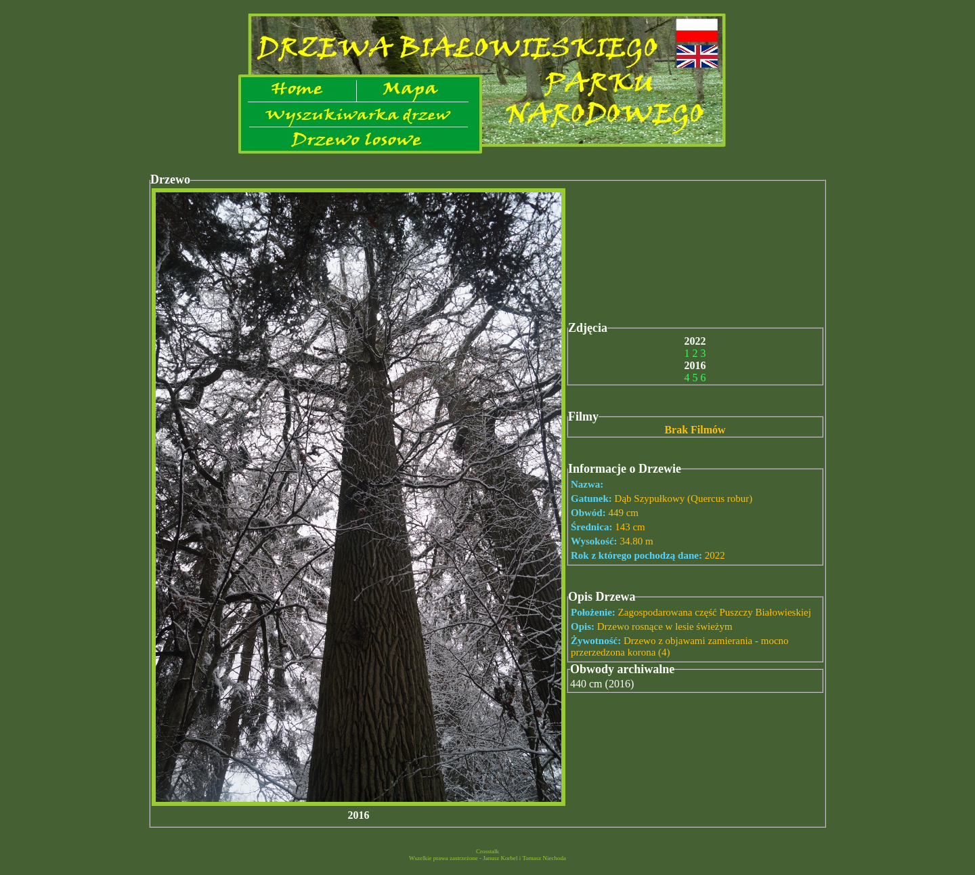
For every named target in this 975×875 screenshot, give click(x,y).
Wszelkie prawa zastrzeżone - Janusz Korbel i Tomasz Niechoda (487, 858)
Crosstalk (487, 851)
